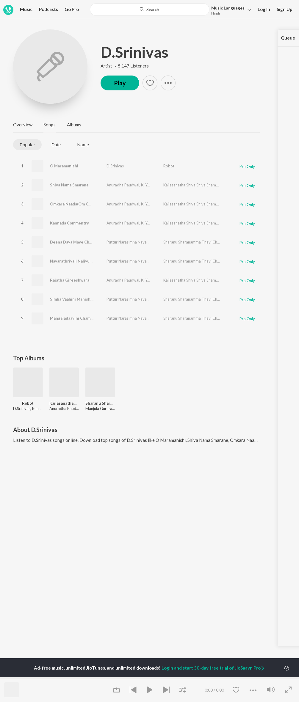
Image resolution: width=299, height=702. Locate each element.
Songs (49, 124)
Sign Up (284, 9)
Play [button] (120, 83)
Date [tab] (56, 144)
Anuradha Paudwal (123, 185)
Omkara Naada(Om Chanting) (77, 204)
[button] (229, 9)
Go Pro (72, 9)
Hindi (215, 13)
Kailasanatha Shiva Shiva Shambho (193, 185)
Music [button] (26, 9)
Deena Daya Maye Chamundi (76, 242)
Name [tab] (83, 144)
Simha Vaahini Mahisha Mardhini (80, 299)
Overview (22, 124)
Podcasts (48, 9)
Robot (168, 166)
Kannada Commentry (69, 223)
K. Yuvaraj (149, 185)
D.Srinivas (134, 52)
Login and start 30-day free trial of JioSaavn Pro (213, 667)
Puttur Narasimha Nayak (128, 242)
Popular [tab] (27, 144)
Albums (74, 124)
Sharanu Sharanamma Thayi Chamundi (196, 242)
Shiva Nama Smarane (69, 185)
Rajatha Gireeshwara (69, 280)
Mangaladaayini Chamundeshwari (81, 318)
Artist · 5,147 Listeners (125, 65)
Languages (228, 7)
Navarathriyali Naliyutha (73, 261)
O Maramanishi (64, 166)
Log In (264, 9)
